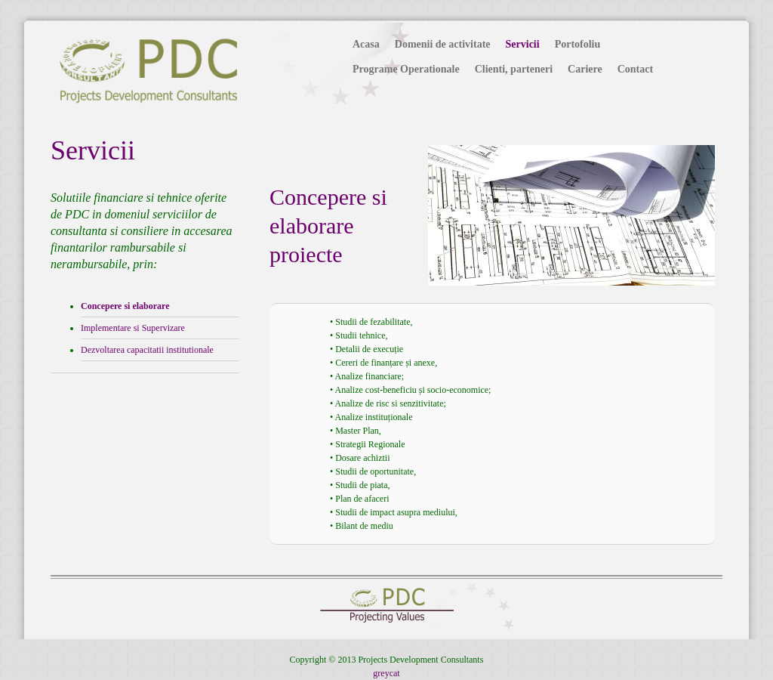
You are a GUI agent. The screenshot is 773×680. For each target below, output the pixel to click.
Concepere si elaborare (125, 306)
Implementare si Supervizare (133, 328)
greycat (386, 673)
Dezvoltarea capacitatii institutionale (147, 350)
